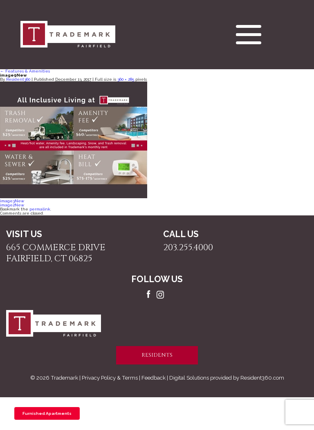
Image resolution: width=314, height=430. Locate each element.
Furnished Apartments (47, 413)
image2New (12, 205)
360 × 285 (125, 79)
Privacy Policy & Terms (110, 377)
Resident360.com (262, 377)
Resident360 (18, 79)
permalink (39, 209)
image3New (12, 201)
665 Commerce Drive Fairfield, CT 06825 (55, 253)
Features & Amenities (25, 71)
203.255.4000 (188, 247)
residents (157, 355)
